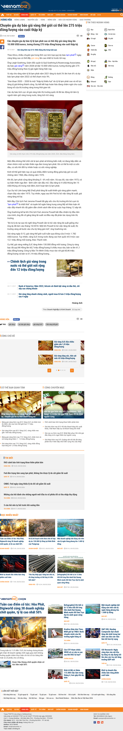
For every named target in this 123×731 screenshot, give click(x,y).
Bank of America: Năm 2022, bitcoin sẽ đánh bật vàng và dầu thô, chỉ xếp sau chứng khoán (49, 287)
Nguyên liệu (33, 20)
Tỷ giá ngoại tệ (23, 695)
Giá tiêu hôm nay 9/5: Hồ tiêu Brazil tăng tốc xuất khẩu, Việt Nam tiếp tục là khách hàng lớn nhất (63, 428)
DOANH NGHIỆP (72, 15)
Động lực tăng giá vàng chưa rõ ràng (47, 357)
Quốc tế (6, 477)
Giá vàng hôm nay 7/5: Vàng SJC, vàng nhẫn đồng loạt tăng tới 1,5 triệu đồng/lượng (21, 445)
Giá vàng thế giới (52, 324)
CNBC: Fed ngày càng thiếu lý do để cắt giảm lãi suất (27, 484)
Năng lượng (19, 20)
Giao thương (85, 20)
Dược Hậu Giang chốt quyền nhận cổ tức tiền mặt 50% (28, 663)
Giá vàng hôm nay (10, 695)
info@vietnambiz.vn (14, 726)
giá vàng (35, 58)
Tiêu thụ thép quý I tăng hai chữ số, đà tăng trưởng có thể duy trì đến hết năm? (42, 577)
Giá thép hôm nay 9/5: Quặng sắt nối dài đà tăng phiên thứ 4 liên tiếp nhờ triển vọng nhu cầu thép (63, 441)
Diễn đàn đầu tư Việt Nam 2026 (82, 698)
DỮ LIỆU (93, 15)
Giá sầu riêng (22, 698)
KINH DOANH (84, 15)
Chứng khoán (4, 582)
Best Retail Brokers (62, 698)
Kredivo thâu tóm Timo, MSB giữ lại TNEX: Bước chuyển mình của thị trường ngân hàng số (74, 633)
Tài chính (7, 498)
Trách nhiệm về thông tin (12, 729)
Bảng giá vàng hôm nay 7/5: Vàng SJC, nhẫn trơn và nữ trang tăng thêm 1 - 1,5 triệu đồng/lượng (21, 438)
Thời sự (104, 663)
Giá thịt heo (33, 698)
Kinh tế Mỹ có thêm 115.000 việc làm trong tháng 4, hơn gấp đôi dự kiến (74, 674)
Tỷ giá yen (42, 695)
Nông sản (52, 20)
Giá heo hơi (62, 695)
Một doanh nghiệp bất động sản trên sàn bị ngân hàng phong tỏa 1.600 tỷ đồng (70, 541)
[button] (49, 370)
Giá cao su (50, 698)
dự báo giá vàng (24, 324)
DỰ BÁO (16, 15)
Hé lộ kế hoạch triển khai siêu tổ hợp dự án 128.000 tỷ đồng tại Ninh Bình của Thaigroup (42, 541)
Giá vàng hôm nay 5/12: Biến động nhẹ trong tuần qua (37, 50)
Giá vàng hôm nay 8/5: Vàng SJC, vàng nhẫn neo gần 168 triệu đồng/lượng (20, 432)
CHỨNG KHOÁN (60, 15)
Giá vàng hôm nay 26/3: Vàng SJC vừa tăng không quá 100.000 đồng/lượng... (47, 344)
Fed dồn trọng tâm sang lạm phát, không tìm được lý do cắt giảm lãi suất (36, 473)
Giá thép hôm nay (9, 698)
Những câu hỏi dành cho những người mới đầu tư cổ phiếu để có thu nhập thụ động (40, 494)
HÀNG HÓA (24, 15)
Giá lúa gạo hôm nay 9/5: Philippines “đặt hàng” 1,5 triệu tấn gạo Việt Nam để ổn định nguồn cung (63, 414)
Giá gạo (41, 698)
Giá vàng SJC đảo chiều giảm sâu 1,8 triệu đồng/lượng (88, 344)
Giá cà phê (72, 695)
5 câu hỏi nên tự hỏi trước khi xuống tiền (22, 505)
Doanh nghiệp (4, 548)
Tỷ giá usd (33, 695)
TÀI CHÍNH (41, 15)
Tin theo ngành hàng (98, 22)
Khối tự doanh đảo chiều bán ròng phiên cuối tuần (12, 575)
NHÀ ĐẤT (50, 15)
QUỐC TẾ (33, 15)
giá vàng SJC (37, 324)
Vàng (43, 20)
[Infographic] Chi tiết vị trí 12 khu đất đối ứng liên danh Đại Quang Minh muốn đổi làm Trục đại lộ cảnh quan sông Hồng (70, 578)
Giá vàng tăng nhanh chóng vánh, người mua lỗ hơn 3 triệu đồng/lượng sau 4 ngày (50, 295)
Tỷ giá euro (52, 695)
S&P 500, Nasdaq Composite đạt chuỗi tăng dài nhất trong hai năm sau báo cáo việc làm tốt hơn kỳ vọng (110, 634)
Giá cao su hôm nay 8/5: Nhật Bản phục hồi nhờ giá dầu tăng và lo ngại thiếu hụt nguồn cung (64, 434)
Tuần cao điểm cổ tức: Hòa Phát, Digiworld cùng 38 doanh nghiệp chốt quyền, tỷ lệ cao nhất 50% (12, 541)
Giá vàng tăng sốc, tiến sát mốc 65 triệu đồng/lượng (89, 357)
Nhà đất (60, 548)
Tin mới (9, 457)
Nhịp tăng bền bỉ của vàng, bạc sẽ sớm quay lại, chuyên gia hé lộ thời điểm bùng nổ (20, 415)
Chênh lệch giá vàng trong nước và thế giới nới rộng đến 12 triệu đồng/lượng (28, 265)
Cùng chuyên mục (54, 387)
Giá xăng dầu (111, 695)
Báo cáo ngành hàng (68, 20)
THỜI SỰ (8, 15)
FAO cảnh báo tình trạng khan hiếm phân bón (62, 422)
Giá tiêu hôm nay (83, 695)
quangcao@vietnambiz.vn (106, 718)
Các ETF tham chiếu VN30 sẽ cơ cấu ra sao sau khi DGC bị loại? (73, 652)
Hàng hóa (6, 19)
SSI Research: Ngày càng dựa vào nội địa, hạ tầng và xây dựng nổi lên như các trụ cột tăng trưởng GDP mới (111, 655)
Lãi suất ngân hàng (98, 695)
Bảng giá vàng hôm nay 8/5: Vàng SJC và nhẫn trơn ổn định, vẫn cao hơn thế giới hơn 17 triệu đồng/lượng (21, 424)
